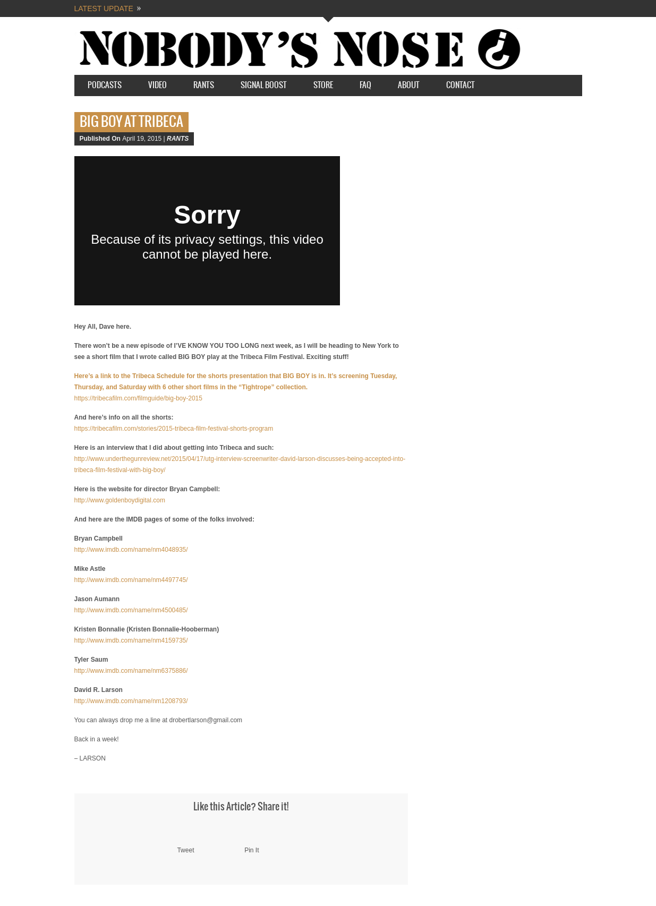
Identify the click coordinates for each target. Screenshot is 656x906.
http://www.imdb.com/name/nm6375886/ (131, 670)
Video (157, 85)
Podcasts (105, 85)
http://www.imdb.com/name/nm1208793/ (131, 701)
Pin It (251, 850)
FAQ (365, 85)
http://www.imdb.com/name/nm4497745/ (131, 580)
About (409, 85)
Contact (460, 85)
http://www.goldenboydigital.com (119, 500)
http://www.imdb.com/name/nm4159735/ (131, 640)
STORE (323, 85)
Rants (203, 85)
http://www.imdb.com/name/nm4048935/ (131, 549)
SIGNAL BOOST (264, 85)
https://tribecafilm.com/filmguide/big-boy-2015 (138, 398)
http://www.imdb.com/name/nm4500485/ (131, 610)
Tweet (185, 850)
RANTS (178, 138)
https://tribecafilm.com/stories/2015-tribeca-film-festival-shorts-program (174, 428)
